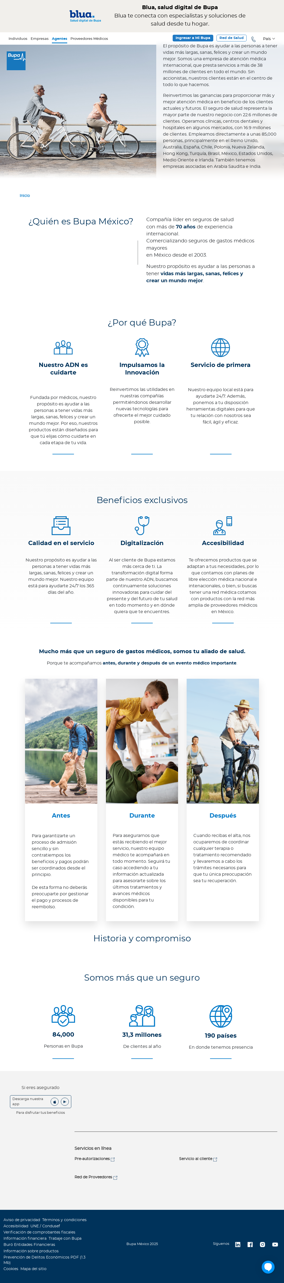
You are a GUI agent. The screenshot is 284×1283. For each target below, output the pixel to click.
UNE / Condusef (45, 1226)
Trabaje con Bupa (65, 1238)
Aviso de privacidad (21, 1220)
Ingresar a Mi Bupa (193, 38)
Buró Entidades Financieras (29, 1245)
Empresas (40, 39)
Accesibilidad (15, 1226)
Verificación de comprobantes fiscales (39, 1232)
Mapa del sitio (33, 1269)
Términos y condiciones (64, 1220)
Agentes (59, 39)
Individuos (18, 39)
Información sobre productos (31, 1251)
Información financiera (25, 1238)
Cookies (10, 1269)
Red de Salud (231, 38)
